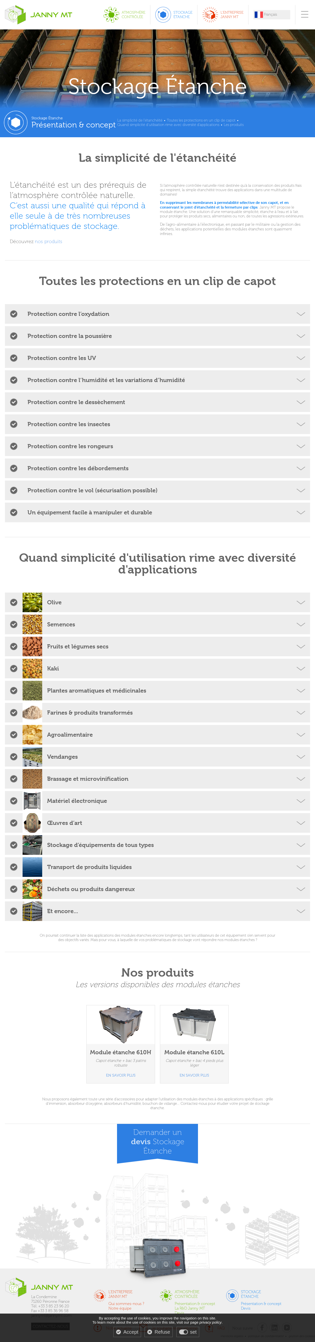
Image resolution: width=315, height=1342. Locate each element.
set (193, 1332)
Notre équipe (119, 1308)
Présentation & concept (195, 1303)
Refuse (162, 1332)
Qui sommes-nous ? (126, 1303)
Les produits (234, 125)
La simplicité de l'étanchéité (139, 120)
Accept (130, 1332)
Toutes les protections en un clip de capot (201, 120)
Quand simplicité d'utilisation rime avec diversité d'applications (168, 125)
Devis (179, 1313)
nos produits (48, 241)
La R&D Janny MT (190, 1308)
